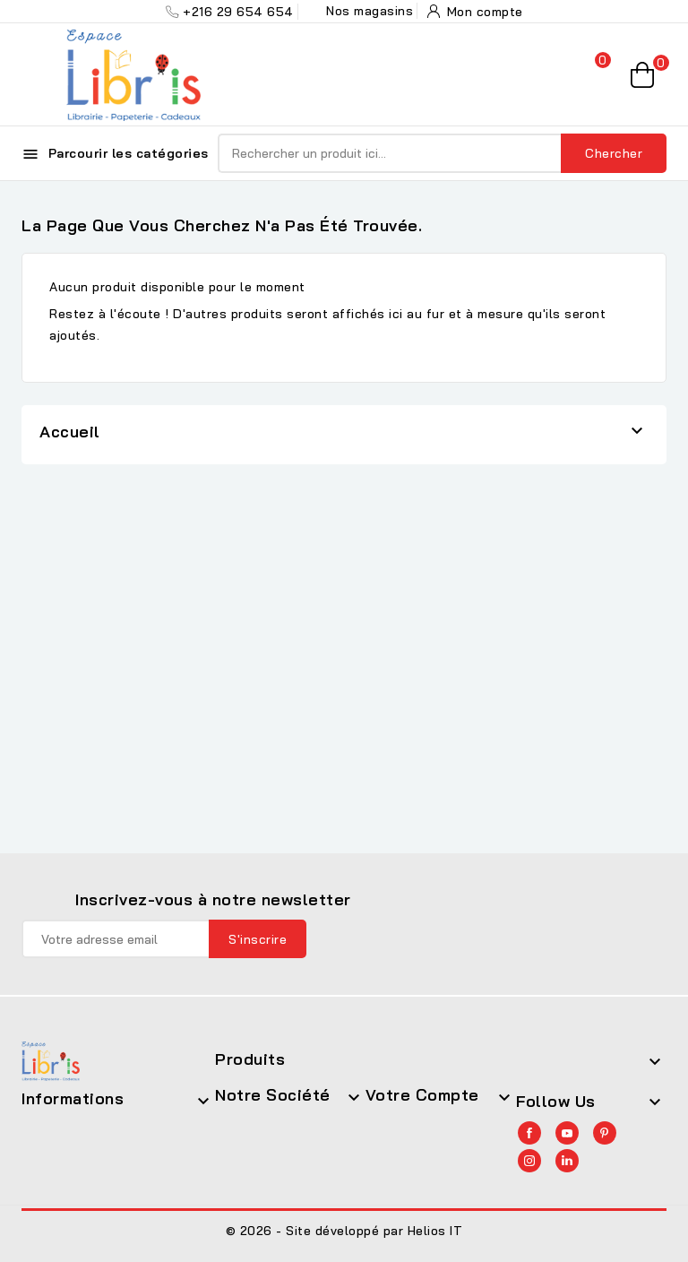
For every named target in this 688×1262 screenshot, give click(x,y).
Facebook (529, 1133)
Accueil (69, 431)
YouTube (567, 1133)
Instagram (529, 1160)
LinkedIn (567, 1160)
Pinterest (604, 1133)
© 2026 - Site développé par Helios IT (344, 1231)
